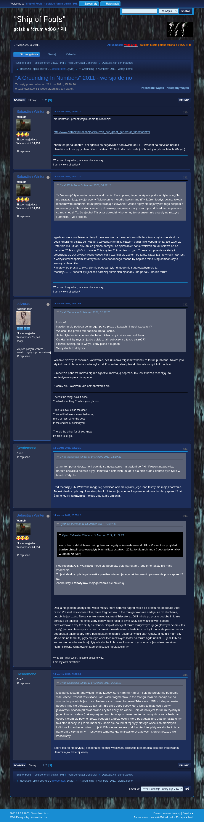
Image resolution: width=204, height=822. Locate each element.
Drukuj (184, 100)
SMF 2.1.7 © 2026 (19, 813)
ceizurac (23, 304)
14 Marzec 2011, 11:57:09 (67, 303)
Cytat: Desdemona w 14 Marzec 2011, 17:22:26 (87, 524)
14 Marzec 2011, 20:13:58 (67, 674)
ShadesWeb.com (39, 817)
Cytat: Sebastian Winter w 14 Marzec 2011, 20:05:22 (90, 682)
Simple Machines (39, 813)
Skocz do (134, 788)
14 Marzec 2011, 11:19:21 (67, 111)
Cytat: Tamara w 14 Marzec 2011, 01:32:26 (84, 312)
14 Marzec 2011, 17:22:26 (67, 448)
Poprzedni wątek (152, 87)
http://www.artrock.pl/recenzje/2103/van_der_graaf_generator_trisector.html (102, 132)
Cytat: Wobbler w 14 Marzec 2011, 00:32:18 (85, 185)
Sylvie (69, 68)
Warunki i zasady (172, 813)
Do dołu (19, 100)
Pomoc (157, 813)
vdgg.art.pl (130, 44)
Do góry (19, 765)
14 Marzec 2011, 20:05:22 (67, 515)
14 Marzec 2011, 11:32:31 (67, 176)
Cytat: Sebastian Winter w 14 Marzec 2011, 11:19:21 (90, 456)
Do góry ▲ (188, 813)
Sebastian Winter (30, 112)
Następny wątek (178, 87)
